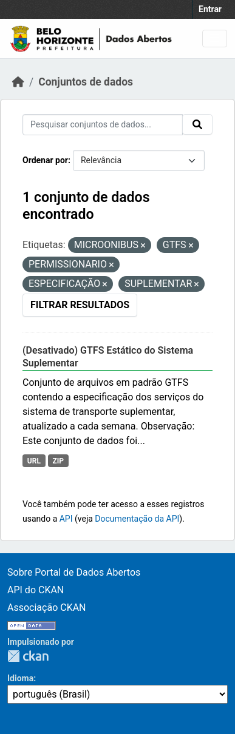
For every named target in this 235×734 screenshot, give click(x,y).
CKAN (28, 656)
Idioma (20, 678)
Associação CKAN (46, 607)
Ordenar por (45, 160)
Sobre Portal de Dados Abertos (73, 572)
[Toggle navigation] (214, 38)
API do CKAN (35, 590)
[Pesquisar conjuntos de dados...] (102, 124)
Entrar (210, 9)
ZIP (58, 461)
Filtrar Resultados (79, 305)
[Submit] (197, 124)
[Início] (18, 82)
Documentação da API (137, 519)
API (66, 519)
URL (34, 461)
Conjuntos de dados (85, 82)
